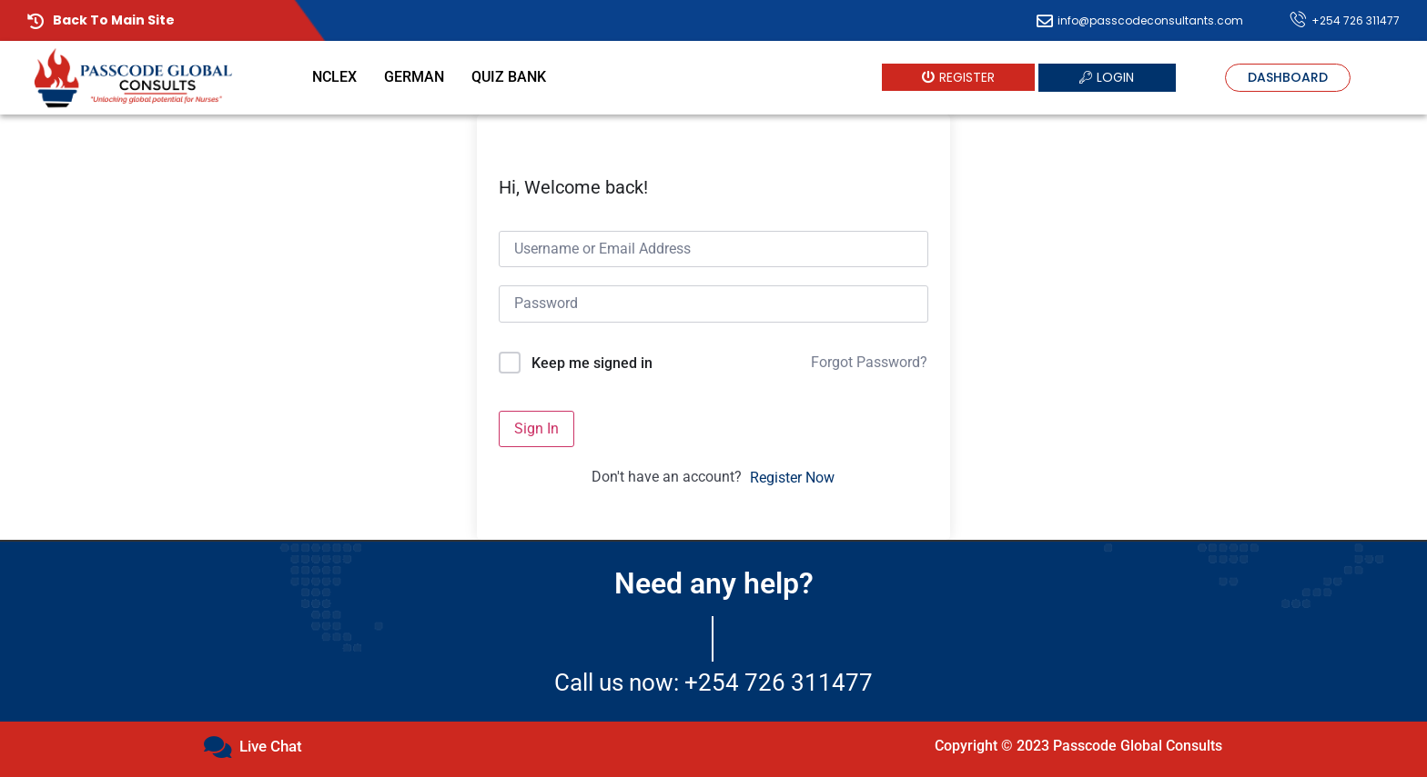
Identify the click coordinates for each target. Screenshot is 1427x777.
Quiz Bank (508, 76)
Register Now (792, 477)
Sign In (536, 428)
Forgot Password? (869, 362)
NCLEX (334, 76)
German (414, 76)
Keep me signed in (592, 363)
